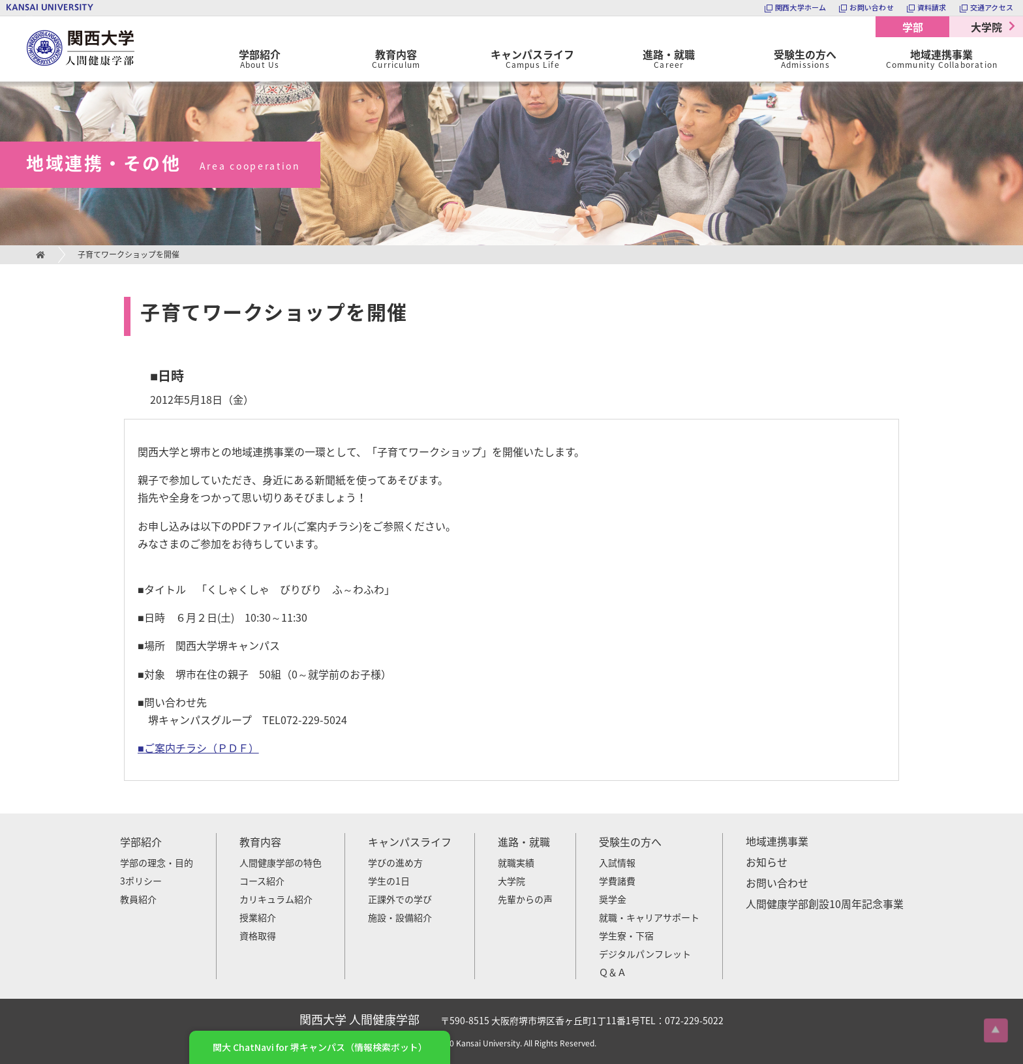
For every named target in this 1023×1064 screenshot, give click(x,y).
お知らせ (766, 862)
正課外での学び (400, 898)
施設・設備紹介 (400, 917)
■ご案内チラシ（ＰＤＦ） (198, 747)
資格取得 (257, 935)
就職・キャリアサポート (649, 917)
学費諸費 (617, 880)
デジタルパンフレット (645, 953)
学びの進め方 (395, 862)
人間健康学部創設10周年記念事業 (825, 903)
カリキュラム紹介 (276, 898)
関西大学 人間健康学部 (29, 16)
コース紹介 (261, 880)
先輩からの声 (525, 898)
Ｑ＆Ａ (612, 972)
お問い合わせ (777, 882)
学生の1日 (389, 880)
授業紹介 (257, 917)
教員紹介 (138, 898)
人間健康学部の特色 (280, 862)
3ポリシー (141, 880)
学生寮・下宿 (626, 935)
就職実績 (516, 862)
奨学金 (612, 898)
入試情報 (617, 862)
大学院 (986, 27)
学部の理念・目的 (156, 862)
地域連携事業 (777, 841)
